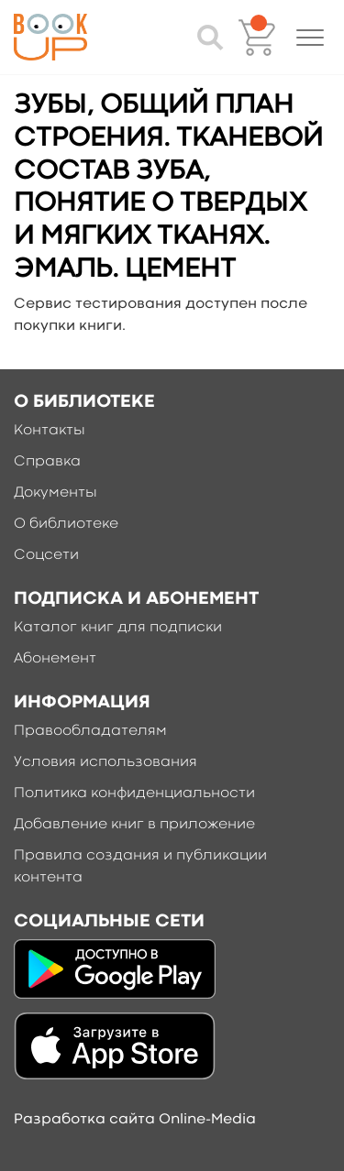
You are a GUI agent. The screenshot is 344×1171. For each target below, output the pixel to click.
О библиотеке (66, 524)
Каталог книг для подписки (118, 627)
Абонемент (55, 658)
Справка (47, 461)
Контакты (49, 430)
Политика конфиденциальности (134, 793)
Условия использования (105, 762)
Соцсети (46, 555)
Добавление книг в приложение (134, 824)
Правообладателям (90, 731)
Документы (55, 493)
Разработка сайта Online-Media (135, 1119)
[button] (310, 37)
